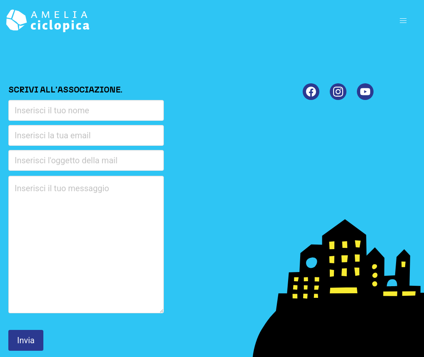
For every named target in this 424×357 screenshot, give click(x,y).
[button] (403, 21)
